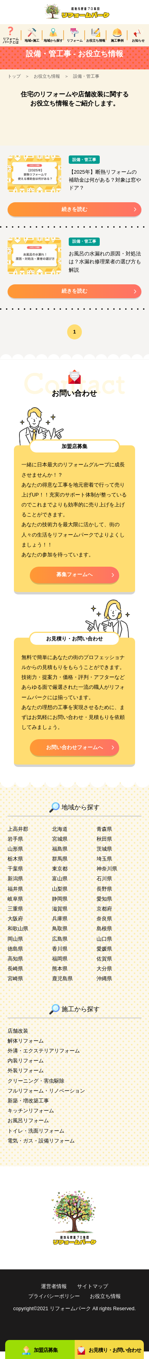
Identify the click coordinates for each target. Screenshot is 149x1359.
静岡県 (60, 906)
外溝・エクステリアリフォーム (44, 1058)
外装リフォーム (26, 1078)
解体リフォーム (26, 1048)
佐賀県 (104, 966)
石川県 (104, 886)
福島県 (60, 856)
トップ (14, 83)
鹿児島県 (62, 986)
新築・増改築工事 (28, 1108)
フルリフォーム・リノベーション (46, 1098)
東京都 (60, 876)
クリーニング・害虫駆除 (36, 1088)
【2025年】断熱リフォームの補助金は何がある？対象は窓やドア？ (105, 187)
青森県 (104, 837)
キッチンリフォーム (31, 1118)
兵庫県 (60, 926)
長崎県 (15, 976)
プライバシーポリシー (54, 1304)
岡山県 (15, 946)
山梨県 (60, 896)
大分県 (104, 976)
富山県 (60, 886)
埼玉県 (104, 866)
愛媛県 (104, 956)
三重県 (15, 916)
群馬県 (60, 866)
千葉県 (15, 876)
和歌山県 (18, 936)
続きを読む (74, 217)
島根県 (104, 936)
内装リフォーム (26, 1068)
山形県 (15, 856)
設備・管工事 (86, 83)
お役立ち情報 (47, 83)
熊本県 (60, 976)
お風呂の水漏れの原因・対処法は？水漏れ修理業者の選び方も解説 (105, 269)
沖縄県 (104, 986)
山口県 (104, 946)
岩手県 (15, 846)
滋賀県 (60, 916)
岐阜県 (15, 906)
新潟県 (15, 886)
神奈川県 (107, 876)
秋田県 (104, 846)
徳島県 (15, 956)
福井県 (15, 896)
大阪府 (15, 926)
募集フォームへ (74, 582)
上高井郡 (18, 837)
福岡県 (60, 966)
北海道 (60, 837)
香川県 (60, 956)
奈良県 (104, 926)
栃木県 (15, 866)
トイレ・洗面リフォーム (36, 1138)
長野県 (104, 896)
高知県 (15, 966)
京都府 (104, 916)
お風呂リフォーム (28, 1128)
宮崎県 (15, 986)
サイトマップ (92, 1294)
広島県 (60, 946)
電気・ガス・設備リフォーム (41, 1148)
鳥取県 (60, 936)
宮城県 (60, 846)
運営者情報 (54, 1294)
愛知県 (104, 906)
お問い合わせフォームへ (74, 755)
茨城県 (104, 856)
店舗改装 (18, 1038)
